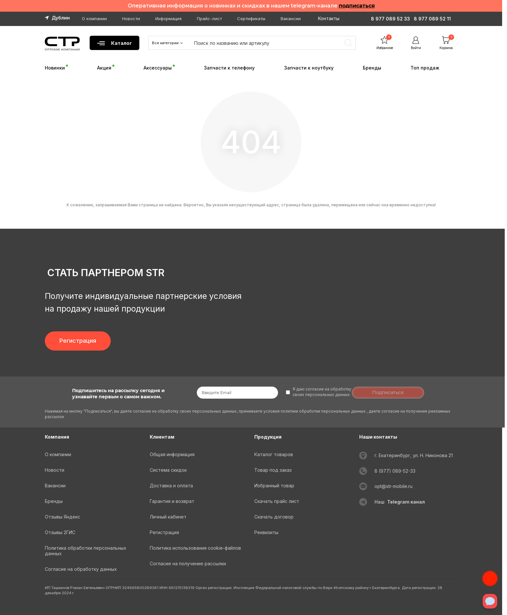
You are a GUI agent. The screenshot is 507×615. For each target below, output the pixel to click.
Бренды (372, 67)
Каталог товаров (273, 454)
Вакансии (291, 18)
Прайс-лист (209, 18)
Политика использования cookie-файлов (195, 548)
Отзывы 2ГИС (60, 532)
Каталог (114, 43)
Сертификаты (251, 18)
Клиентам (162, 437)
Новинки (55, 67)
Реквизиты (266, 532)
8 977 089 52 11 (432, 18)
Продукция (268, 437)
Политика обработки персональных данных (85, 550)
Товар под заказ (273, 470)
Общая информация (172, 454)
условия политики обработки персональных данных (315, 411)
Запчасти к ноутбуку (309, 67)
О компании (94, 18)
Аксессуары (158, 67)
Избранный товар (274, 485)
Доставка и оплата (171, 485)
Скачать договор (274, 516)
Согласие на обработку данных (81, 569)
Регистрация (77, 340)
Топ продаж (425, 67)
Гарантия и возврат (172, 501)
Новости (131, 18)
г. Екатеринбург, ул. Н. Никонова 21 (413, 455)
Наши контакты (378, 437)
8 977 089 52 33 (390, 18)
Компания (57, 437)
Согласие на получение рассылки (188, 563)
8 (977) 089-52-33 (394, 471)
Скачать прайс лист (276, 501)
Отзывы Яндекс (62, 516)
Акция (104, 67)
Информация (168, 18)
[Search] (271, 43)
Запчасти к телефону (229, 67)
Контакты (328, 18)
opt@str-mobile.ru (393, 486)
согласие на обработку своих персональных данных (185, 411)
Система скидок (168, 470)
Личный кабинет (168, 516)
